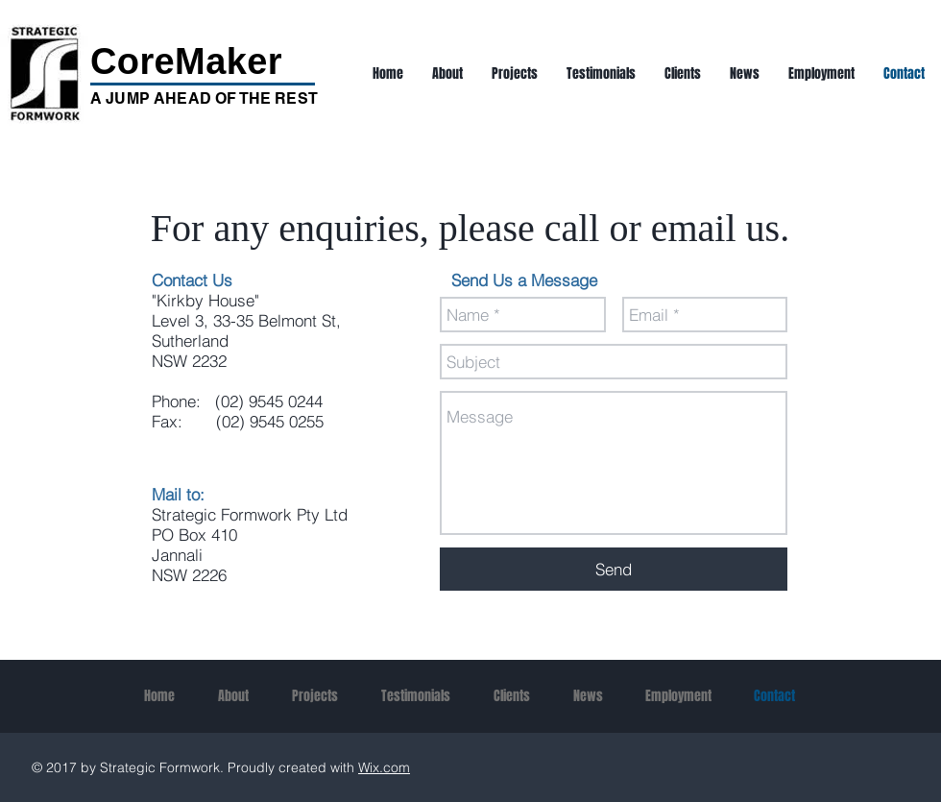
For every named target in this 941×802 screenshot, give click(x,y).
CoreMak (168, 61)
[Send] (613, 569)
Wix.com (384, 767)
